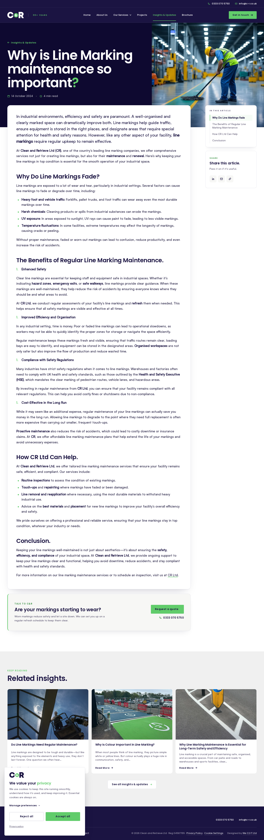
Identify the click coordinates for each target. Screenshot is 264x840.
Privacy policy (16, 826)
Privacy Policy (194, 833)
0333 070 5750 (171, 619)
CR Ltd (173, 576)
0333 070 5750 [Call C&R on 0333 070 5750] (219, 3)
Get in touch (242, 15)
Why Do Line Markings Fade (228, 117)
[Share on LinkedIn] (213, 178)
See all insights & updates (132, 784)
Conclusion (219, 140)
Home (87, 15)
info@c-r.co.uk (246, 3)
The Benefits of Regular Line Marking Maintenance (229, 125)
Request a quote (166, 610)
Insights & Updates (164, 15)
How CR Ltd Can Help (225, 133)
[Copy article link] (229, 178)
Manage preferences (24, 805)
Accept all (63, 816)
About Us (101, 15)
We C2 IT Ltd (250, 833)
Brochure (187, 15)
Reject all (26, 816)
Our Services (122, 15)
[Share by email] (221, 178)
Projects (142, 15)
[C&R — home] (27, 15)
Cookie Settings (213, 833)
